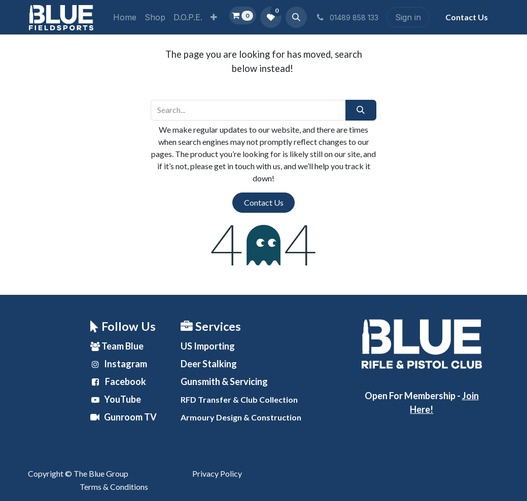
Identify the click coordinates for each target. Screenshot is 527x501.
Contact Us (264, 202)
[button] (296, 17)
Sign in (408, 17)
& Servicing (224, 381)
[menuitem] (124, 17)
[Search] (360, 110)
